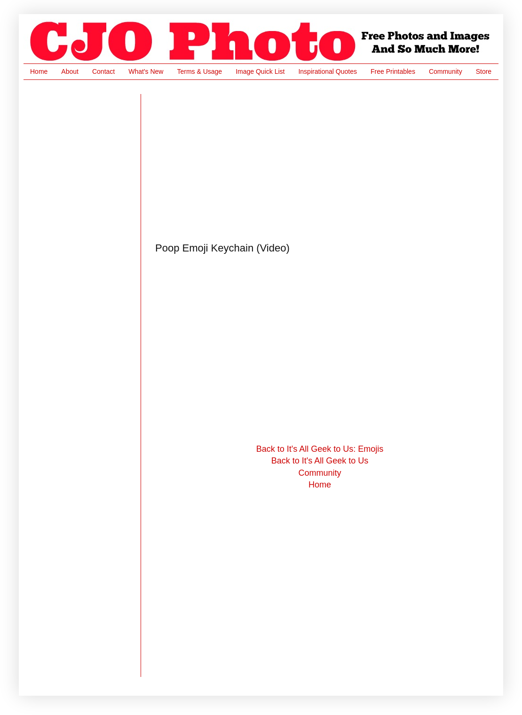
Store (483, 71)
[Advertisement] (243, 160)
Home (38, 71)
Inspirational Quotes (327, 71)
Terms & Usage (199, 71)
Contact (103, 71)
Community (445, 71)
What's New (145, 71)
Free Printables (393, 71)
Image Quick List (260, 71)
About (70, 71)
